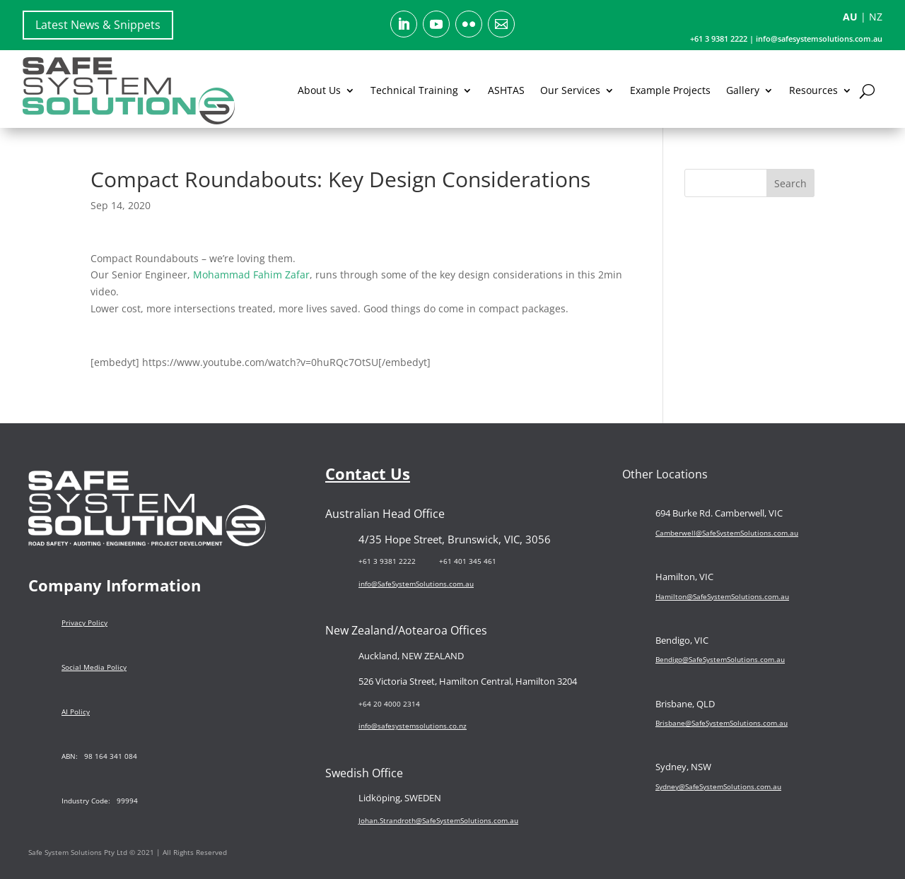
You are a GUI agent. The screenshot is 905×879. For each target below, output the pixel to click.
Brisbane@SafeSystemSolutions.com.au (721, 723)
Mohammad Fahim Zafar (251, 274)
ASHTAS (506, 90)
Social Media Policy (94, 667)
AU (850, 16)
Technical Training (414, 90)
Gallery (742, 90)
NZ (875, 16)
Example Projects (670, 90)
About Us (319, 90)
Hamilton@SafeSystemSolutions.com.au (722, 596)
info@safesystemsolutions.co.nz (412, 726)
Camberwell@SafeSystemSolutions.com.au (726, 533)
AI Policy (76, 711)
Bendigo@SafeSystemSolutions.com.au (720, 659)
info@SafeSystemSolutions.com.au (416, 584)
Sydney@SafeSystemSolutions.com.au (718, 786)
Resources (813, 90)
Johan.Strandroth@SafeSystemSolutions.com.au (438, 820)
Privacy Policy (84, 622)
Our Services (570, 90)
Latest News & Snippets (97, 25)
